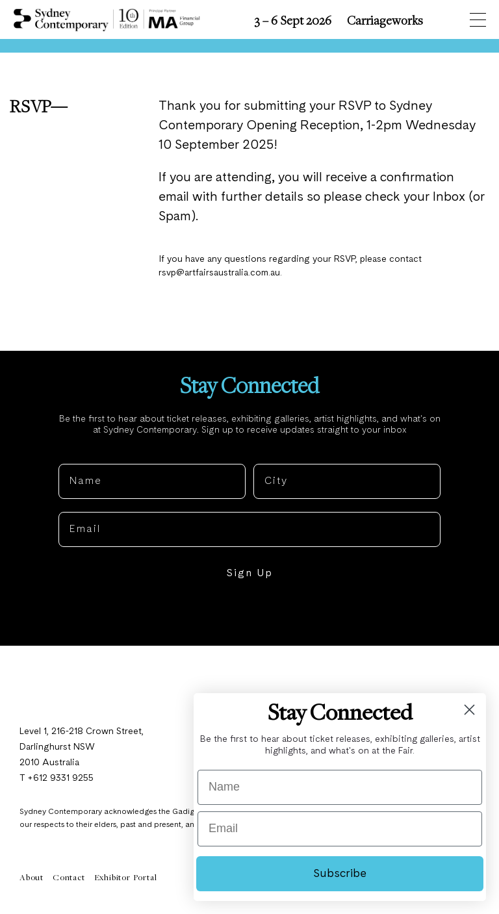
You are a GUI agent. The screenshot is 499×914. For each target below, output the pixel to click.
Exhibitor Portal (125, 878)
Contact (69, 878)
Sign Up (249, 575)
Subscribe (339, 874)
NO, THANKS (250, 614)
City (265, 455)
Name (74, 455)
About (31, 878)
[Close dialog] (469, 709)
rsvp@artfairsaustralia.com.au (220, 273)
